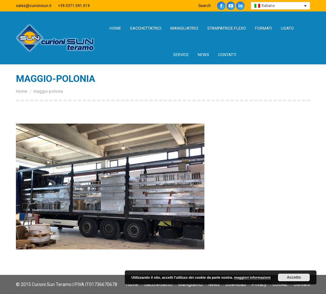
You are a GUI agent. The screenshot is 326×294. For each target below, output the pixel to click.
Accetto (294, 277)
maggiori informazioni (252, 277)
